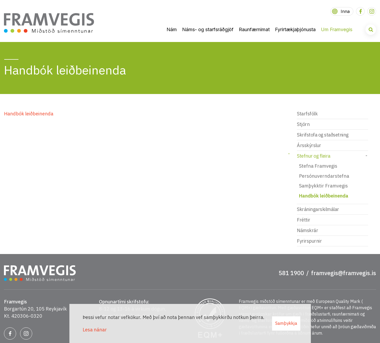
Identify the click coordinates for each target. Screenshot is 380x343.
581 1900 (291, 273)
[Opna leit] (370, 29)
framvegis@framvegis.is (343, 273)
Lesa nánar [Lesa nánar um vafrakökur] (95, 330)
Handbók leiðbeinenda (28, 114)
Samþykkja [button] (286, 323)
